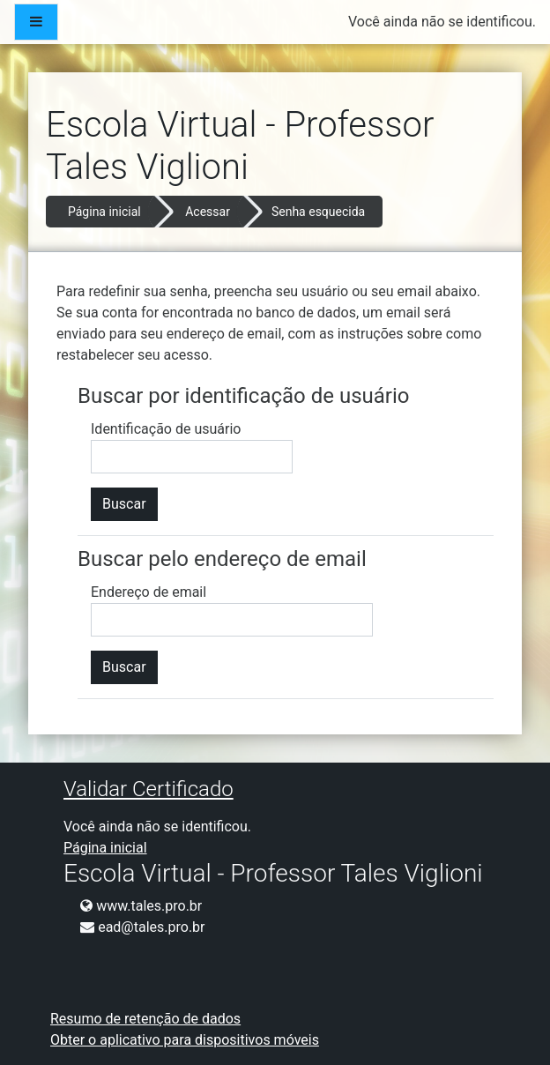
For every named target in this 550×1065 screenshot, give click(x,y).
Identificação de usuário (166, 429)
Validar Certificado (148, 789)
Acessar (207, 212)
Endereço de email (148, 592)
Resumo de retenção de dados (145, 1018)
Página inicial (104, 212)
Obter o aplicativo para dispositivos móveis (184, 1039)
